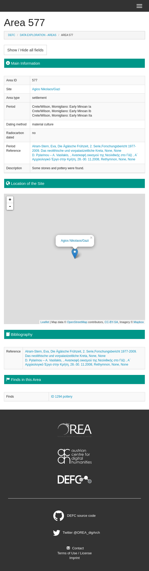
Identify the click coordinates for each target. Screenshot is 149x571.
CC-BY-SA (111, 322)
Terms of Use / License (74, 553)
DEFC (11, 35)
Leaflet (45, 322)
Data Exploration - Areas (38, 35)
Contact (74, 548)
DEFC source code (74, 516)
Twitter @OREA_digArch (75, 532)
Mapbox (139, 322)
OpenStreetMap (77, 322)
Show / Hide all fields (25, 50)
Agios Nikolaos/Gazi (46, 89)
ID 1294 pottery (61, 396)
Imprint (74, 558)
